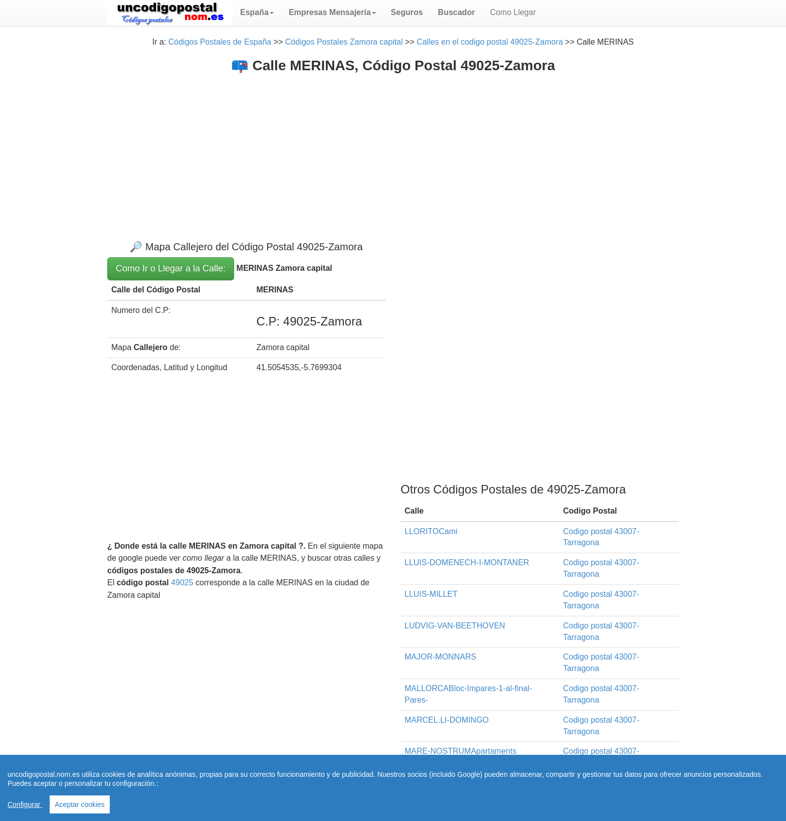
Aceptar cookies (80, 804)
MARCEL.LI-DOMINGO (447, 720)
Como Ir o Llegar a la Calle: (171, 268)
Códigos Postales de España (219, 42)
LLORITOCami (431, 531)
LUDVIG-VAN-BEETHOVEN (455, 625)
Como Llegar (513, 12)
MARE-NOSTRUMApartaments (460, 751)
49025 (182, 582)
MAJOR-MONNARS (440, 656)
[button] (257, 12)
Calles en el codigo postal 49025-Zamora (490, 42)
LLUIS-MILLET (431, 594)
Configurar (25, 804)
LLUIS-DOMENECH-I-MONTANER (467, 562)
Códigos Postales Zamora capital (344, 42)
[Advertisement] (393, 149)
